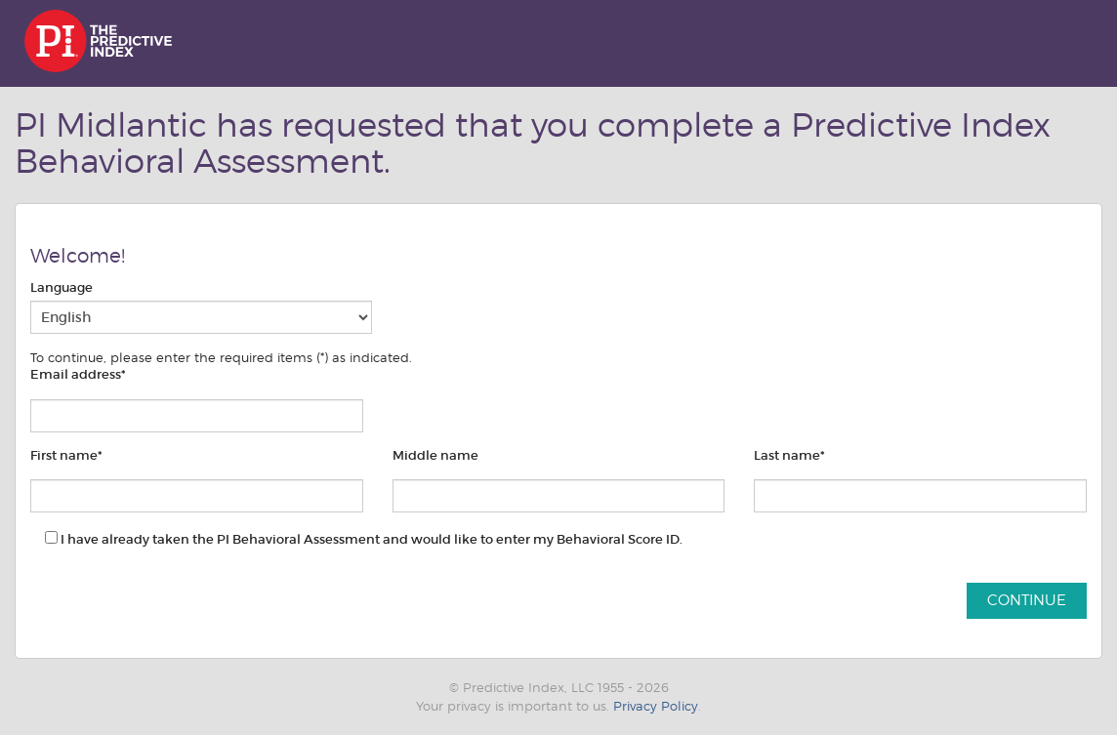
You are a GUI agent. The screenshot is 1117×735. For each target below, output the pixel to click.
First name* (66, 455)
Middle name (435, 455)
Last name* (789, 455)
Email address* (78, 374)
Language (61, 287)
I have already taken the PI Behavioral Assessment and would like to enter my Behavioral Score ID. (364, 539)
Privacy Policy (655, 706)
